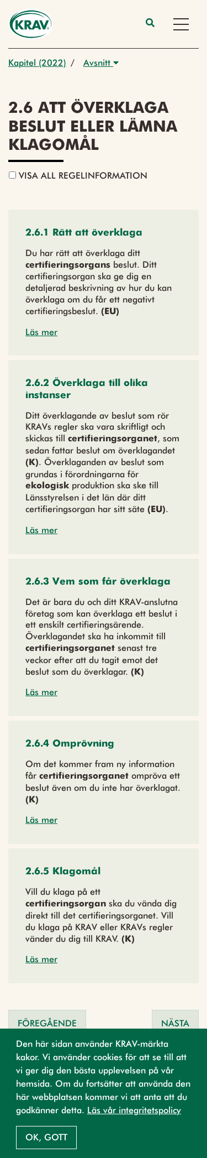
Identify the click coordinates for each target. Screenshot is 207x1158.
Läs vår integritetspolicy (134, 1110)
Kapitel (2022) (37, 63)
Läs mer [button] (41, 332)
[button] (83, 233)
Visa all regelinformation (78, 175)
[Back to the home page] (30, 24)
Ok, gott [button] (46, 1137)
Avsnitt (101, 63)
